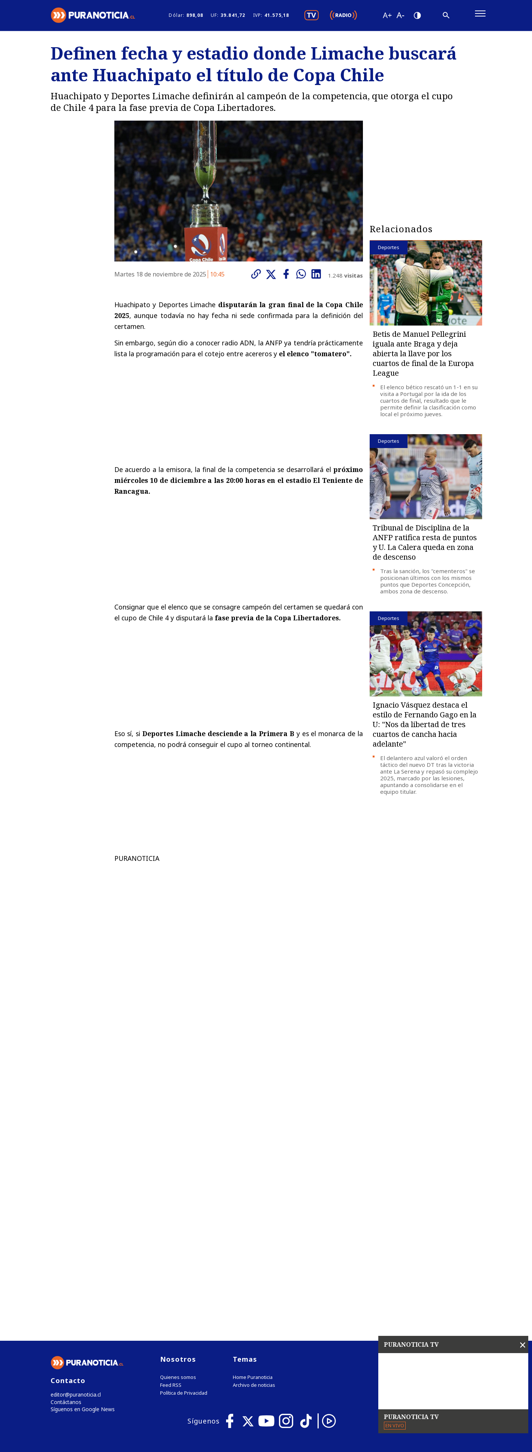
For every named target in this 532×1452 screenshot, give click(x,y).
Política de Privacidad (183, 1240)
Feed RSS (170, 1232)
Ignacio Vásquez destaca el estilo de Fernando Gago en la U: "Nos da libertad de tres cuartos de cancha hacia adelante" (425, 727)
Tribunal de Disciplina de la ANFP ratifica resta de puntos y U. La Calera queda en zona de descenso (425, 545)
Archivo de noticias (254, 1232)
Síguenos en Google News (81, 1258)
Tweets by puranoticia (410, 1206)
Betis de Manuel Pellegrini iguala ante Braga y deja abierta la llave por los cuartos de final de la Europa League (423, 356)
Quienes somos (178, 1224)
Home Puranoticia (253, 1224)
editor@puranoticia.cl (74, 1242)
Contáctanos (65, 1250)
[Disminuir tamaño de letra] (400, 16)
